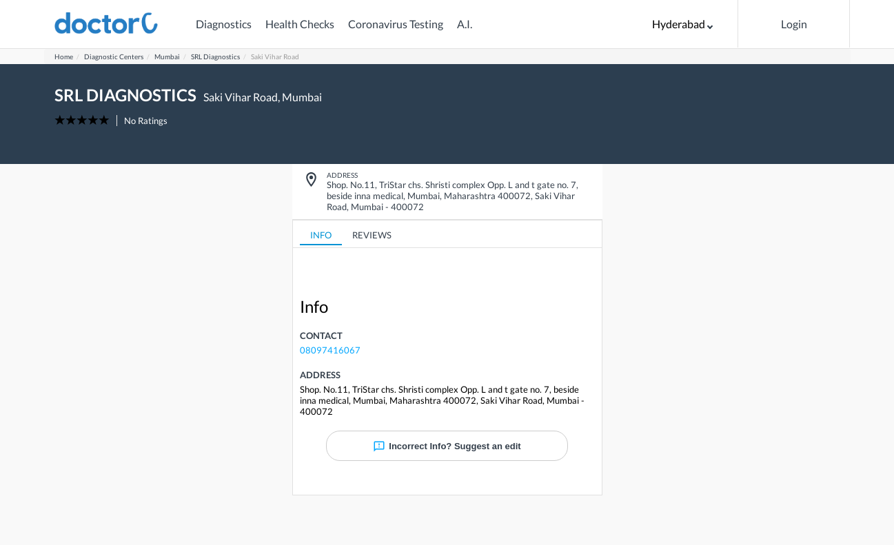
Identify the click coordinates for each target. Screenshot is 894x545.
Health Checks (299, 23)
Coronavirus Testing (395, 23)
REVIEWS (372, 234)
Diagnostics (224, 23)
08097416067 (330, 350)
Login (794, 23)
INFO (321, 234)
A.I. (464, 23)
